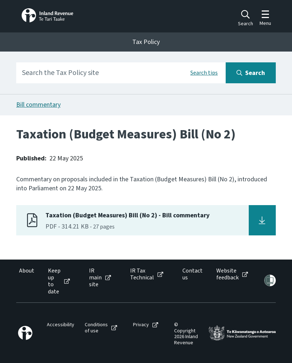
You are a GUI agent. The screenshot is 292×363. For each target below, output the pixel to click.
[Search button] (251, 72)
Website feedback (227, 274)
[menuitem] (26, 281)
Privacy (141, 325)
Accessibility (60, 325)
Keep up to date (54, 281)
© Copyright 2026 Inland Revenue (186, 334)
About (26, 270)
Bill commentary (38, 104)
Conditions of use (96, 328)
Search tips (204, 73)
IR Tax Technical (142, 274)
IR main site (95, 277)
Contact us (192, 274)
